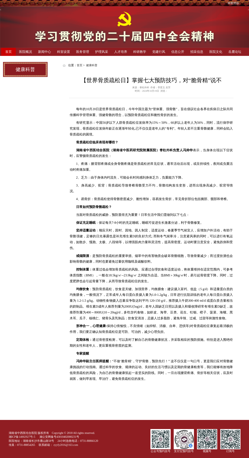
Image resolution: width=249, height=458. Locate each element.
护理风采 (101, 51)
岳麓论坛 (234, 51)
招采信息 (196, 51)
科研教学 (139, 51)
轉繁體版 (233, 3)
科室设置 (63, 51)
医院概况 (25, 51)
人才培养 (120, 51)
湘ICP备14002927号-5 (22, 436)
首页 (8, 51)
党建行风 (158, 51)
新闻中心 (44, 51)
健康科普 (91, 65)
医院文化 (215, 51)
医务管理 (82, 51)
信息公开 (177, 51)
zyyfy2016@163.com (65, 444)
